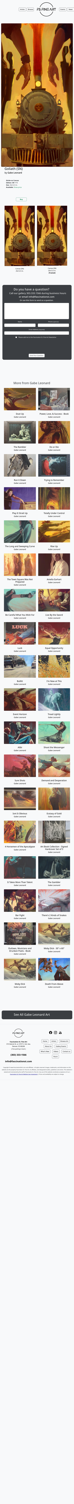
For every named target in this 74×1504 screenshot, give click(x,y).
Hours (55, 1057)
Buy (21, 199)
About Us (48, 1046)
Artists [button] (22, 9)
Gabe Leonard (15, 172)
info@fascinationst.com (40, 306)
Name (26, 322)
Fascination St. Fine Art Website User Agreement (23, 1074)
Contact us (66, 1051)
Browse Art (64, 1041)
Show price (18, 187)
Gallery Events (61, 1046)
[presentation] (36, 338)
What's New (45, 1051)
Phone (47, 322)
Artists (53, 1041)
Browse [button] (30, 9)
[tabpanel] (37, 242)
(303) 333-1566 (18, 1054)
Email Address (37, 326)
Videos (56, 1051)
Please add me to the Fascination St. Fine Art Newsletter (37, 331)
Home (45, 1041)
